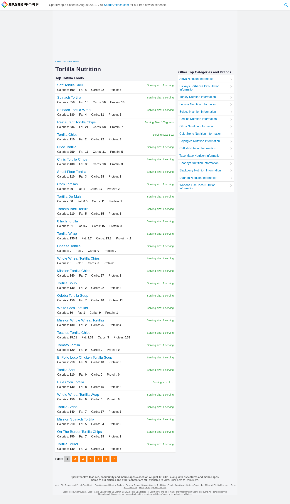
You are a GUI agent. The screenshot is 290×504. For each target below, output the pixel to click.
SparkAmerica (101, 485)
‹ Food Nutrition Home (67, 61)
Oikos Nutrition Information (196, 126)
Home (56, 485)
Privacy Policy (145, 487)
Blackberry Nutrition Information (200, 170)
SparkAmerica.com (116, 4)
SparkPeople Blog (170, 485)
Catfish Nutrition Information (197, 148)
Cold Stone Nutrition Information (200, 133)
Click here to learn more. (185, 480)
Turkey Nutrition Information (197, 96)
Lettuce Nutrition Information (198, 104)
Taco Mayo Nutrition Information (200, 155)
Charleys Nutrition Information (199, 163)
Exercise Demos (133, 485)
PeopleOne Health (84, 485)
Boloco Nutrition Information (197, 111)
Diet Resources (68, 485)
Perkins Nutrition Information (198, 118)
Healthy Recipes (116, 485)
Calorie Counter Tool (151, 485)
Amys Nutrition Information (196, 78)
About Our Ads (159, 487)
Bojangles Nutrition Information (199, 141)
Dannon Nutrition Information (198, 177)
